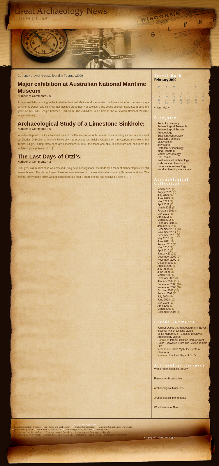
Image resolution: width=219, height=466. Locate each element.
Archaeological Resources (87, 432)
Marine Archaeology (169, 154)
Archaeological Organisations (79, 429)
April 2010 (163, 250)
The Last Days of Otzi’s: (50, 156)
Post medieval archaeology (173, 160)
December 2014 (166, 229)
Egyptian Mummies (168, 138)
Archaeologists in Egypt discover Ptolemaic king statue (181, 329)
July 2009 (163, 268)
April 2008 (163, 305)
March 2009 (164, 275)
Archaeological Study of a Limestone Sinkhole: (81, 123)
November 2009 (166, 259)
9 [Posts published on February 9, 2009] (159, 96)
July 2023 (163, 195)
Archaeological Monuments (170, 397)
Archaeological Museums (169, 388)
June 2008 (163, 299)
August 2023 (164, 192)
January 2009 (165, 281)
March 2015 (164, 219)
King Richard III (166, 151)
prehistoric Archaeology (171, 163)
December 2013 (166, 235)
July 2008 (163, 296)
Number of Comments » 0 (34, 96)
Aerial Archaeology (168, 123)
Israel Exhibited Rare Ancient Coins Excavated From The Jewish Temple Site (182, 343)
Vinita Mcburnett (167, 333)
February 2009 (166, 278)
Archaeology (164, 132)
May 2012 (163, 238)
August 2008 (164, 293)
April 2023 (163, 204)
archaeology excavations (115, 435)
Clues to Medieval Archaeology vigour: (179, 335)
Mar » (166, 107)
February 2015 (166, 222)
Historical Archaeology (170, 147)
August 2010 (164, 244)
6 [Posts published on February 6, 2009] (188, 93)
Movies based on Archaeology (28, 432)
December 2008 (166, 284)
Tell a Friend (95, 435)
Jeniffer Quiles (165, 327)
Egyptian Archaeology (170, 135)
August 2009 (164, 265)
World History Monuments (49, 429)
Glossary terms (102, 429)
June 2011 (163, 241)
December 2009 (166, 256)
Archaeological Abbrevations (28, 435)
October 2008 (165, 290)
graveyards (163, 144)
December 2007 (166, 311)
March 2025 (164, 189)
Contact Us (80, 435)
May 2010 (163, 247)
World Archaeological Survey (171, 368)
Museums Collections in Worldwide (115, 427)
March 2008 (164, 308)
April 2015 (163, 216)
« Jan (157, 107)
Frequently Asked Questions (59, 432)
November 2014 (166, 232)
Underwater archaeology (171, 166)
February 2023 (166, 210)
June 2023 (163, 198)
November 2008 (166, 287)
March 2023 (164, 207)
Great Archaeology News (60, 11)
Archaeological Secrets (170, 129)
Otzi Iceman (164, 157)
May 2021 (163, 213)
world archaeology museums (174, 169)
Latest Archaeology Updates (27, 427)
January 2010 (165, 253)
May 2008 (163, 302)
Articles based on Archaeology (59, 435)
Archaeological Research (172, 126)
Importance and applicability (57, 427)
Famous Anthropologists (168, 378)
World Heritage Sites (166, 407)
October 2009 (165, 262)
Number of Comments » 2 (34, 161)
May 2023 (163, 201)
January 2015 (165, 226)
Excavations (164, 141)
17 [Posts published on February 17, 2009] (166, 100)
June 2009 (163, 272)
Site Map (106, 432)
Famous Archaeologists (85, 427)
